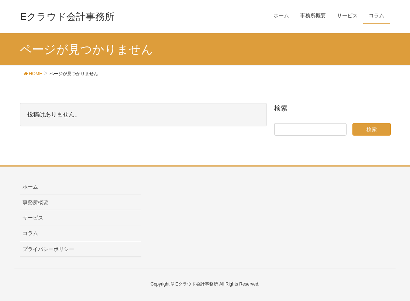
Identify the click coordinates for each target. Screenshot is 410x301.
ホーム (30, 187)
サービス (33, 218)
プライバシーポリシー (48, 249)
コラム (30, 233)
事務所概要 (35, 202)
